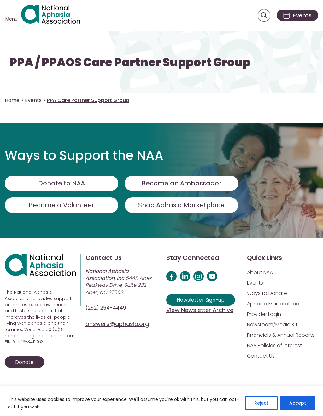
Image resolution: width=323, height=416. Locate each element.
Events (33, 100)
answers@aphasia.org (117, 324)
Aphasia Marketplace (273, 303)
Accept (297, 403)
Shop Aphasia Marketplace (181, 205)
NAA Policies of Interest (274, 345)
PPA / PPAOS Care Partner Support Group (129, 62)
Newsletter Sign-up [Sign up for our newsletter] (201, 300)
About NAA (260, 272)
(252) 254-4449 (105, 307)
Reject (261, 403)
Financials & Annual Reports (280, 335)
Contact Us (261, 355)
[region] (161, 401)
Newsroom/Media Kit (272, 324)
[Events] (297, 15)
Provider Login (264, 314)
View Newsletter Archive (199, 310)
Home (12, 100)
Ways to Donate (267, 293)
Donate (24, 362)
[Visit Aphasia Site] (50, 15)
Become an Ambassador (181, 183)
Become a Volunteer (61, 205)
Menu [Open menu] (11, 19)
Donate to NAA (61, 183)
